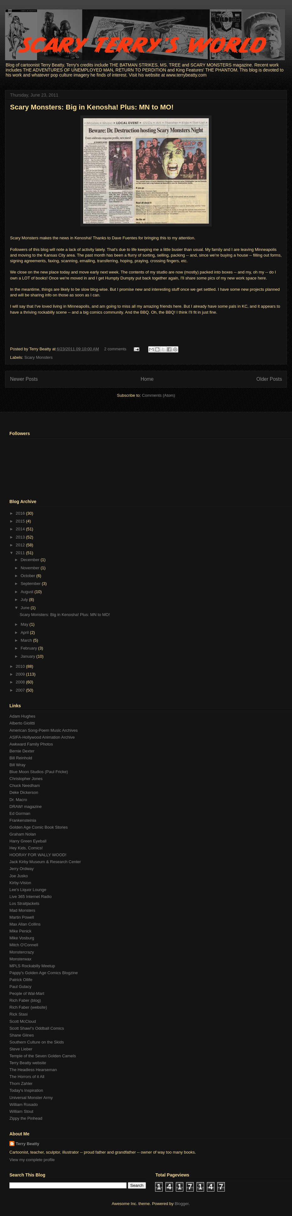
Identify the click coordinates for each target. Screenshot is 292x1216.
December (31, 559)
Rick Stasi (18, 1014)
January (28, 656)
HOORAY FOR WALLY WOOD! (37, 854)
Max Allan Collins (25, 924)
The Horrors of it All (26, 1076)
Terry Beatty (27, 1143)
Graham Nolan (22, 834)
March (27, 640)
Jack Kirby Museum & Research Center (45, 861)
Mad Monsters (22, 910)
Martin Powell (21, 917)
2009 (21, 674)
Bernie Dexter (21, 751)
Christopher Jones (26, 778)
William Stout (21, 1111)
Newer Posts (24, 379)
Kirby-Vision (20, 882)
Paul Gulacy (20, 986)
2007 (21, 690)
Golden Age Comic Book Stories (38, 827)
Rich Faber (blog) (25, 1000)
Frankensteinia (22, 820)
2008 (21, 682)
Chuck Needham (24, 785)
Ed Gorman (19, 813)
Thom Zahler (21, 1083)
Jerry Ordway (21, 868)
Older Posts (269, 379)
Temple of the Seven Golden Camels (42, 1056)
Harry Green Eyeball (27, 841)
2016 (21, 513)
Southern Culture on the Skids (36, 1042)
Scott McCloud (22, 1021)
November (31, 568)
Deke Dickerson (23, 792)
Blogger (181, 1203)
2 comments (115, 349)
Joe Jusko (18, 876)
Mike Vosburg (21, 938)
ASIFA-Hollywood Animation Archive (42, 737)
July (25, 599)
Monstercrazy (21, 952)
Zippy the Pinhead (25, 1118)
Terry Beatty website (27, 1062)
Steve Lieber (20, 1049)
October (28, 575)
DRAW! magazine (25, 806)
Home (147, 379)
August (28, 591)
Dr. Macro (18, 799)
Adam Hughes (22, 716)
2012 (21, 545)
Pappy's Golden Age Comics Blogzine (43, 972)
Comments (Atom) (158, 395)
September (31, 583)
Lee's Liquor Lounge (27, 889)
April (25, 632)
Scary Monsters (38, 357)
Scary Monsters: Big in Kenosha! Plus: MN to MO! (92, 107)
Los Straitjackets (24, 903)
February (29, 648)
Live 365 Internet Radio (30, 896)
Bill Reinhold (20, 758)
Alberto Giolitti (22, 723)
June (26, 607)
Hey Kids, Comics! (26, 848)
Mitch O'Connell (23, 945)
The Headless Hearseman (33, 1069)
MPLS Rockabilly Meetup (32, 966)
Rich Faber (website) (28, 1007)
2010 (21, 666)
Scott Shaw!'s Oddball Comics (36, 1028)
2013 (21, 537)
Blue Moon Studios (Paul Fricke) (38, 771)
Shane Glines (21, 1035)
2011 (21, 552)
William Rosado (23, 1104)
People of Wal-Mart (26, 993)
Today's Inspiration (26, 1090)
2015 (21, 521)
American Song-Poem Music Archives (43, 730)
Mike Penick (20, 931)
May (25, 624)
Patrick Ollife (20, 979)
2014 (21, 529)
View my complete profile (32, 1159)
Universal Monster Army (31, 1097)
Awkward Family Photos (31, 744)
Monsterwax (20, 959)
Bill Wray (17, 764)
